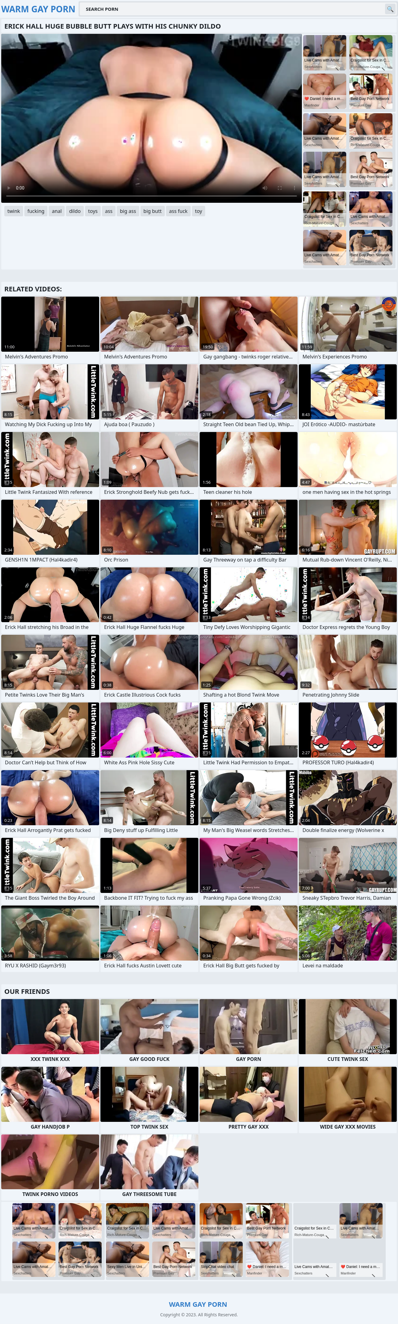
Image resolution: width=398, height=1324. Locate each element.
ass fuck (178, 211)
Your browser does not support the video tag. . (151, 118)
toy (198, 211)
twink (13, 211)
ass (108, 211)
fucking (35, 211)
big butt (153, 211)
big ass (128, 211)
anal (57, 211)
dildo (75, 211)
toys (93, 211)
